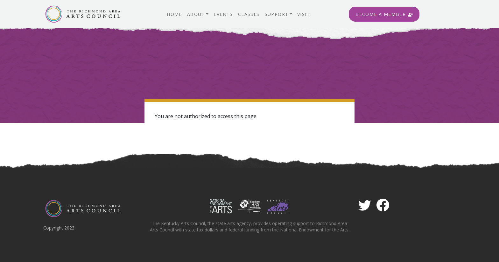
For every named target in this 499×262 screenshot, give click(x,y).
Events (223, 14)
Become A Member (383, 14)
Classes (249, 14)
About (196, 14)
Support (277, 14)
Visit (303, 14)
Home (174, 14)
